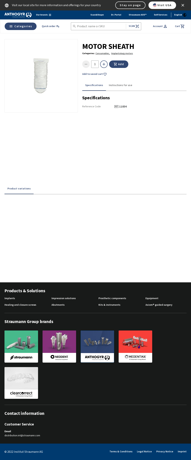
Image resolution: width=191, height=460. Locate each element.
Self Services (160, 14)
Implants (9, 298)
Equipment (151, 298)
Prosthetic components (112, 298)
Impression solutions (63, 298)
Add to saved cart (94, 74)
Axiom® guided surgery (158, 305)
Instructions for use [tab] (120, 85)
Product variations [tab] (19, 189)
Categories (20, 26)
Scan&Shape (97, 14)
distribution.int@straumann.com (22, 435)
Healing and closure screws (20, 305)
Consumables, (103, 53)
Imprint (182, 451)
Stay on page (130, 5)
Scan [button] (134, 26)
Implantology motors (122, 53)
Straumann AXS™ (137, 14)
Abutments (58, 305)
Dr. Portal (116, 14)
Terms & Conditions (120, 451)
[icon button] (183, 5)
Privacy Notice (164, 451)
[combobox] (100, 26)
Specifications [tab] (94, 85)
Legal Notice (144, 451)
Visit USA (162, 5)
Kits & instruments (109, 305)
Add (119, 64)
